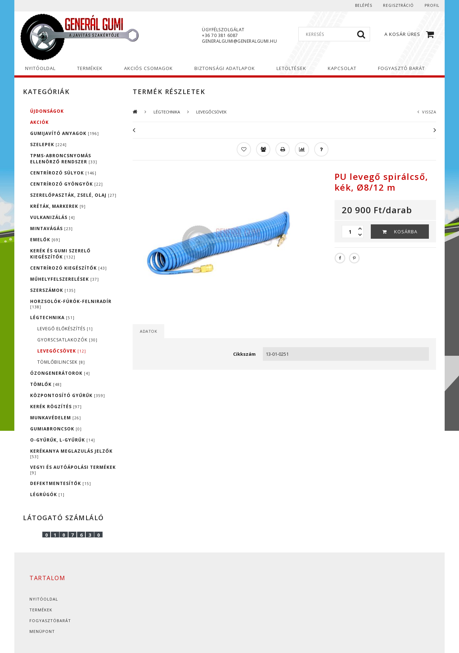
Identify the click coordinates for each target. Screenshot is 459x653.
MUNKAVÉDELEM (55, 418)
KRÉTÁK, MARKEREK (58, 206)
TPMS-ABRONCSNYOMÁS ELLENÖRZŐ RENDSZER (63, 159)
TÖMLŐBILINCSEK (61, 362)
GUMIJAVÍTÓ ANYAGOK (64, 133)
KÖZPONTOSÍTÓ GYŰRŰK (67, 395)
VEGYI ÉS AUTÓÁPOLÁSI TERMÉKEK (73, 469)
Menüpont (42, 631)
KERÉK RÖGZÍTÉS (56, 407)
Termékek (40, 609)
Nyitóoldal (43, 599)
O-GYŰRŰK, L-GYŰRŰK (62, 440)
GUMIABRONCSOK (56, 429)
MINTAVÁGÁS (51, 228)
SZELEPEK (48, 144)
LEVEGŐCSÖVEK (61, 351)
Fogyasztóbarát (50, 620)
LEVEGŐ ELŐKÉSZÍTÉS (65, 329)
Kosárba (405, 231)
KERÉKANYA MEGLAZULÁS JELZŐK (71, 453)
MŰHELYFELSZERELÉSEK (64, 279)
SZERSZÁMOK (53, 290)
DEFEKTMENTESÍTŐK (60, 483)
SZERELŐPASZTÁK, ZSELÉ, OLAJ (73, 195)
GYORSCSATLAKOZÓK (67, 340)
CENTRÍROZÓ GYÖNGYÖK (66, 184)
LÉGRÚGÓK (47, 494)
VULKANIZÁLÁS (52, 217)
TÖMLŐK (46, 384)
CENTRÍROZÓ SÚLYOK (63, 173)
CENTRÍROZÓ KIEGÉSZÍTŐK (68, 268)
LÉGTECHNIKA (52, 317)
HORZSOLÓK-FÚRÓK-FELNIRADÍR (71, 303)
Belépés (363, 5)
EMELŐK (45, 240)
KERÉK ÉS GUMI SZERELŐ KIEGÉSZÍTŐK (60, 254)
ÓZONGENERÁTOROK (60, 373)
